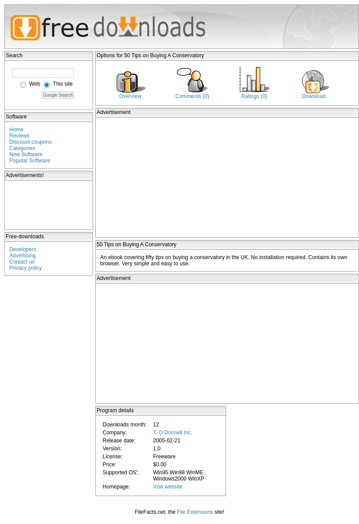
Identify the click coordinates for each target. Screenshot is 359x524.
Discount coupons (30, 142)
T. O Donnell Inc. (172, 432)
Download (313, 96)
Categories (22, 148)
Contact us (22, 262)
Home (16, 129)
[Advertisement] (49, 205)
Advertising (22, 255)
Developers (22, 249)
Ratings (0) (254, 96)
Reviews (19, 136)
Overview (130, 96)
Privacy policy (25, 268)
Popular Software (29, 161)
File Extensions (195, 512)
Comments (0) (192, 96)
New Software (26, 154)
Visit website (167, 487)
